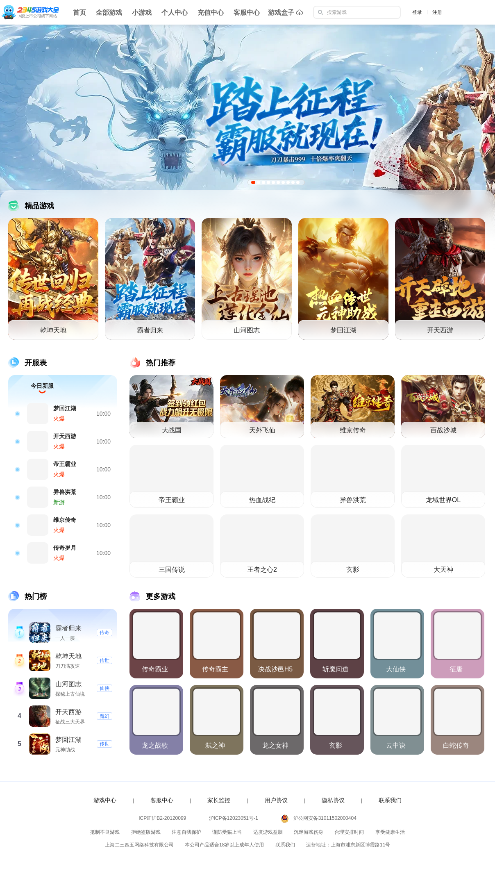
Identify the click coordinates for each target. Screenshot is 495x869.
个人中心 (174, 12)
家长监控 (218, 800)
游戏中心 (104, 800)
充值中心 (211, 12)
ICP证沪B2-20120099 (162, 818)
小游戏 (142, 12)
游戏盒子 (285, 12)
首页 (79, 12)
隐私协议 (333, 800)
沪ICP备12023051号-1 (233, 818)
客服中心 (247, 12)
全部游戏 (109, 12)
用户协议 (276, 800)
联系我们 (390, 800)
